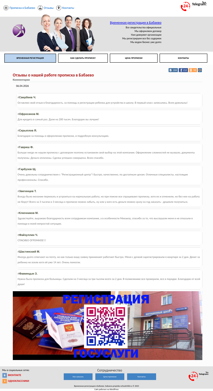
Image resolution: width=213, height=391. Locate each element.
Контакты (183, 58)
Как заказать (78, 376)
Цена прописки (133, 58)
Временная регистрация (30, 58)
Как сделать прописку (83, 58)
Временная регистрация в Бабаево (135, 22)
